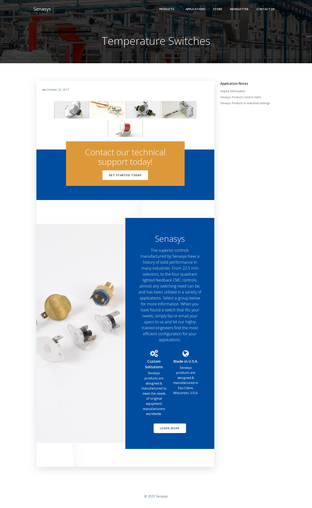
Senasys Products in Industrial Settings (245, 103)
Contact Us (265, 9)
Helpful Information (232, 91)
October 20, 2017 (58, 89)
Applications (195, 9)
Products (168, 9)
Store (217, 9)
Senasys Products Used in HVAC (240, 97)
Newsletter (239, 9)
